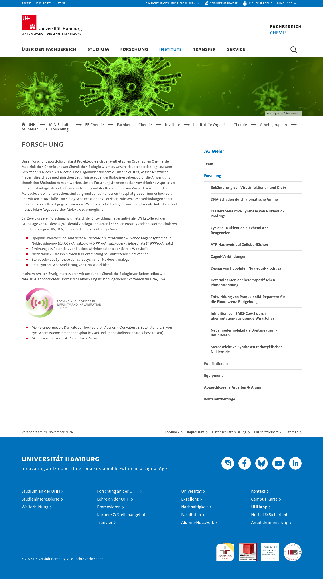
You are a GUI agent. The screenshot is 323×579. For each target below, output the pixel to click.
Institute (170, 49)
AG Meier (214, 151)
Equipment (213, 375)
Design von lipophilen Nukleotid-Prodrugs (246, 268)
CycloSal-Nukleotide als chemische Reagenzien (240, 230)
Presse (26, 3)
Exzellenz (190, 499)
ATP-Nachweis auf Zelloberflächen (239, 244)
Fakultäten (191, 514)
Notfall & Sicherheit (269, 514)
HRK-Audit (269, 545)
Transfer (204, 49)
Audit (243, 545)
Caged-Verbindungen (228, 256)
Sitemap (292, 432)
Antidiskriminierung (269, 522)
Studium (98, 49)
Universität (191, 491)
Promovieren (109, 507)
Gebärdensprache (224, 3)
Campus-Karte (264, 499)
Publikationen (216, 363)
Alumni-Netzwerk (197, 522)
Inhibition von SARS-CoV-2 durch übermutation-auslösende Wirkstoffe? (243, 316)
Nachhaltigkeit (194, 507)
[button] (173, 3)
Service (236, 49)
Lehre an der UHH (113, 499)
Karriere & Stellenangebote (122, 514)
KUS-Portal (44, 3)
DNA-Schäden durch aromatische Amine (244, 199)
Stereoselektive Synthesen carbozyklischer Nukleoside (246, 349)
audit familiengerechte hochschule (225, 550)
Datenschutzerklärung (229, 432)
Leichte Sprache (260, 3)
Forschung (134, 49)
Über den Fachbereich (49, 49)
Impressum (195, 432)
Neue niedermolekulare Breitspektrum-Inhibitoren (244, 333)
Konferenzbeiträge (219, 399)
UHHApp (259, 507)
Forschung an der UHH (117, 491)
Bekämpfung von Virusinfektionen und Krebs (248, 187)
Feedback (172, 432)
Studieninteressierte (40, 499)
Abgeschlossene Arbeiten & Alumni (234, 387)
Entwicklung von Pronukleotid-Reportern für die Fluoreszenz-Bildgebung (248, 299)
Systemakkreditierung (293, 545)
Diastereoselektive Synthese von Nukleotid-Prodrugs (247, 213)
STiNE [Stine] (61, 3)
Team (208, 163)
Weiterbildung (35, 507)
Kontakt (258, 491)
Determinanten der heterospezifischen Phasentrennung (243, 282)
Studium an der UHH (41, 491)
